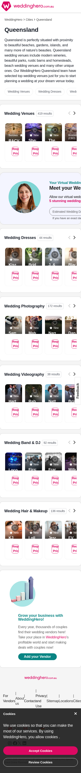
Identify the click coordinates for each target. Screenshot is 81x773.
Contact (30, 701)
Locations (66, 701)
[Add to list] (35, 130)
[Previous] (69, 113)
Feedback (78, 390)
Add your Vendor (37, 656)
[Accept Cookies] (76, 714)
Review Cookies (40, 762)
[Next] (74, 113)
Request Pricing (15, 151)
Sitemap (52, 701)
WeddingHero (13, 19)
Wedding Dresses (49, 91)
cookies (52, 737)
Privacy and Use (41, 701)
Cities (29, 19)
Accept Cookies (40, 751)
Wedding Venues (19, 91)
